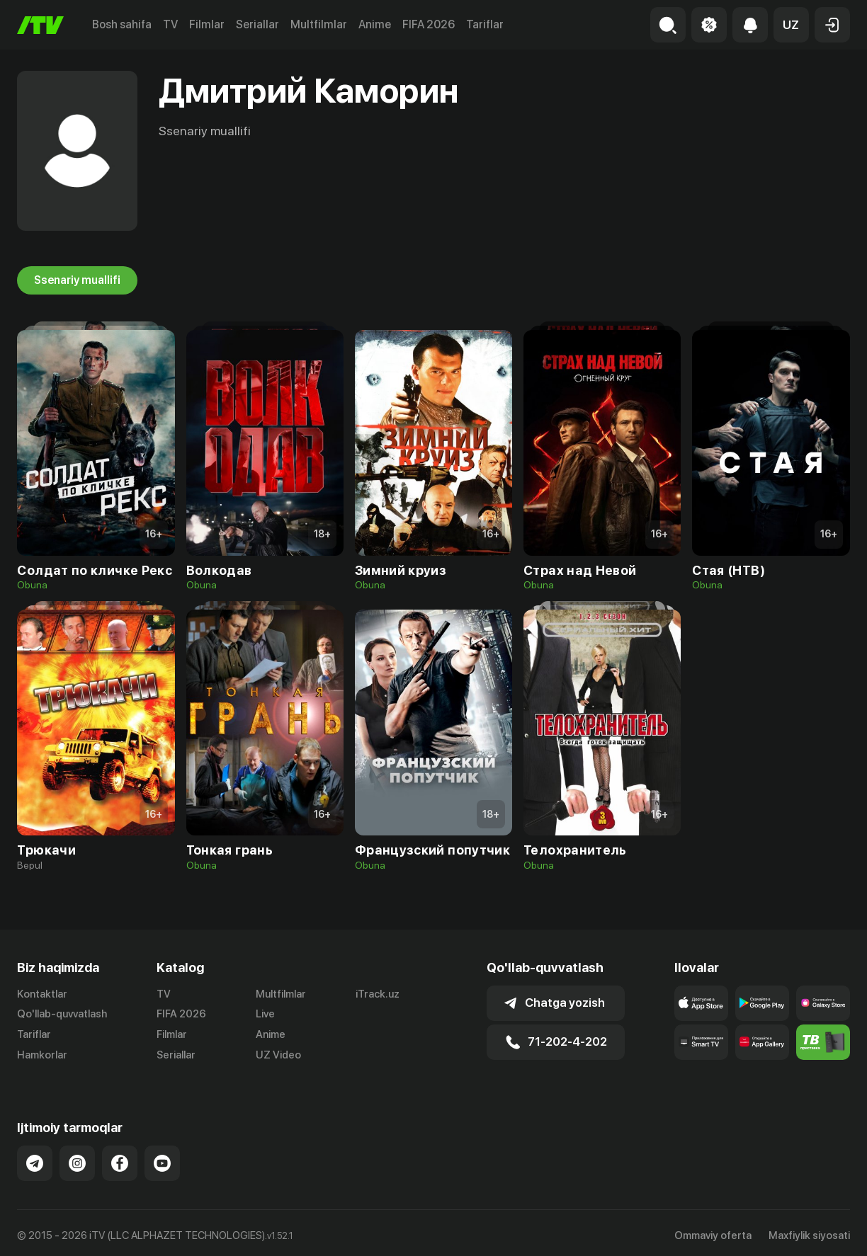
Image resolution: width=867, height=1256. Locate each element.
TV (170, 24)
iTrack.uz (378, 994)
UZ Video (278, 1055)
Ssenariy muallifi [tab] (77, 280)
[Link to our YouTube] (162, 1158)
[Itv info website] (823, 1042)
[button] (791, 24)
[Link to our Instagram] (77, 1158)
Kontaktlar (42, 994)
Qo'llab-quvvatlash (62, 1013)
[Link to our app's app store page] (701, 1003)
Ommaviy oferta (713, 1230)
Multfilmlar (318, 24)
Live (265, 1013)
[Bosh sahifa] (40, 25)
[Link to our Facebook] (119, 1158)
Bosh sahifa (122, 24)
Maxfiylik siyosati (809, 1230)
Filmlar (207, 24)
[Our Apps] (701, 1042)
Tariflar (485, 24)
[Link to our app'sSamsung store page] (823, 1003)
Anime (374, 24)
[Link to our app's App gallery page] (762, 1042)
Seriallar (257, 24)
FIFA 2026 (428, 24)
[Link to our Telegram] (34, 1158)
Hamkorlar (42, 1055)
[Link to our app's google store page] (762, 1003)
